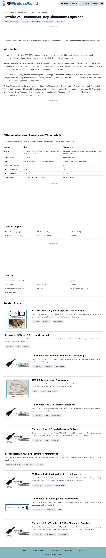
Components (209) (44, 236)
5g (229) (73, 285)
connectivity (56, 415)
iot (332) (40, 281)
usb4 (35, 391)
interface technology (11, 22)
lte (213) (40, 289)
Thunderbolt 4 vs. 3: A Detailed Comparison (53, 404)
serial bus (60, 22)
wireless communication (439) (15, 281)
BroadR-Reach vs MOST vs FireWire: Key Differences (31, 453)
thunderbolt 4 (50, 510)
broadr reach (28, 465)
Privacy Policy (38, 550)
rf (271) (72, 281)
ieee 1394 (46, 322)
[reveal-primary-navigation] (102, 3)
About (25, 550)
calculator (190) (10, 293)
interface (10, 346)
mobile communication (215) (15, 289)
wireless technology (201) (79, 289)
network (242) (42, 285)
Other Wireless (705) (12, 232)
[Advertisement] (53, 32)
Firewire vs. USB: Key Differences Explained (27, 335)
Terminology (8, 12)
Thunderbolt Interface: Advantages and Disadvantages (59, 355)
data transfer (48, 22)
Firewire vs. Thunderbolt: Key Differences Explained (34, 12)
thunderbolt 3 (63, 534)
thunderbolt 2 (50, 534)
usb (18, 346)
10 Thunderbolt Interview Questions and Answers (56, 474)
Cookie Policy (54, 550)
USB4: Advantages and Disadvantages (51, 380)
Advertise (68, 550)
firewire (25, 22)
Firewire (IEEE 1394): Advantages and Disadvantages (58, 310)
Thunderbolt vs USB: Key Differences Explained (55, 429)
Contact (80, 550)
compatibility (60, 485)
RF (20, 3)
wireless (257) (10, 285)
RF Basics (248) (75, 232)
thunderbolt (36, 22)
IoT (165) (73, 236)
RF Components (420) (45, 232)
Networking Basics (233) (14, 236)
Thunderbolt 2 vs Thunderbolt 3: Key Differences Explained (61, 523)
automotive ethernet (13, 465)
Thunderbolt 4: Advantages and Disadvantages (55, 498)
